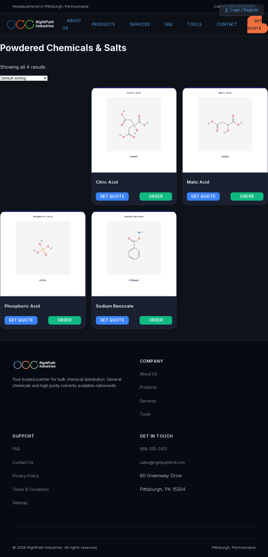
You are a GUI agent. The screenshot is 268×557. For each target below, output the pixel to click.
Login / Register (241, 10)
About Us (72, 24)
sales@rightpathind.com (162, 462)
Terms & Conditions (30, 489)
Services (140, 24)
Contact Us (22, 462)
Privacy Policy (25, 475)
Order (156, 196)
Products (103, 24)
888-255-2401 (153, 448)
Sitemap (20, 502)
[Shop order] (24, 78)
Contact (227, 24)
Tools (194, 24)
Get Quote (254, 24)
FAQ (169, 24)
